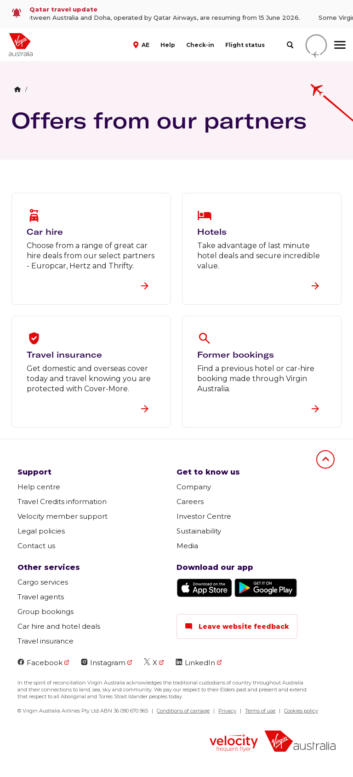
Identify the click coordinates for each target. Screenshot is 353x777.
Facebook (40, 662)
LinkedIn (195, 662)
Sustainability (198, 531)
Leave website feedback (237, 626)
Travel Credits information (62, 501)
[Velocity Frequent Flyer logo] (234, 744)
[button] (142, 44)
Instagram (103, 662)
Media (187, 545)
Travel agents (40, 596)
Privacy (227, 710)
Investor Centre (203, 516)
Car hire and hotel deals (58, 626)
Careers (190, 501)
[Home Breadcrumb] (17, 89)
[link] (176, 14)
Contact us (36, 545)
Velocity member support (62, 516)
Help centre (38, 486)
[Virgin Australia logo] (300, 742)
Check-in (200, 44)
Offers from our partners (159, 120)
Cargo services (42, 582)
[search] (289, 44)
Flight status (245, 44)
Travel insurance (45, 641)
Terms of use (260, 710)
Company (193, 486)
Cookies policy (301, 710)
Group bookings (45, 611)
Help (167, 44)
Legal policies (41, 531)
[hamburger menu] (340, 45)
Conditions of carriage (183, 710)
